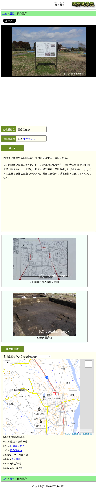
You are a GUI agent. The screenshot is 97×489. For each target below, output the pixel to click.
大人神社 (16, 459)
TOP (4, 13)
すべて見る (29, 139)
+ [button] (8, 363)
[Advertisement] (48, 101)
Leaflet (67, 434)
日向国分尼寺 (17, 446)
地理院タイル (77, 434)
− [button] (8, 367)
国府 (11, 13)
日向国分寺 (16, 450)
